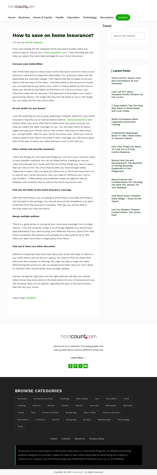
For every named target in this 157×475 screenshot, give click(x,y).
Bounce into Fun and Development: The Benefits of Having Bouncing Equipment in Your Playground (126, 165)
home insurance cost (55, 52)
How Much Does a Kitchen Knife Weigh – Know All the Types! (126, 198)
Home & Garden (111, 412)
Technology (123, 419)
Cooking (21, 405)
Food (126, 398)
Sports (55, 419)
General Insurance (77, 119)
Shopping (71, 419)
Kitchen (37, 405)
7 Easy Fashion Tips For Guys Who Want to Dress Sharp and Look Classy (127, 108)
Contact (66, 438)
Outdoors (41, 419)
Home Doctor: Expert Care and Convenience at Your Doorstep (126, 81)
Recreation (23, 419)
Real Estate (82, 398)
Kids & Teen (89, 412)
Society (87, 419)
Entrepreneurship (43, 398)
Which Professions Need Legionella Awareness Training (124, 122)
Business (31, 298)
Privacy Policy (96, 438)
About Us (80, 438)
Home (53, 438)
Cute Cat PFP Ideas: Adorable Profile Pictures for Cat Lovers (127, 94)
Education (111, 398)
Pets (33, 412)
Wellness (127, 405)
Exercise (94, 405)
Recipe (51, 405)
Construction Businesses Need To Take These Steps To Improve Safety (126, 136)
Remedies (111, 405)
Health (65, 405)
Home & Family (50, 412)
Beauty (79, 405)
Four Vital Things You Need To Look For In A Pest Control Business (126, 149)
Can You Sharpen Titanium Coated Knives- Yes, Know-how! (126, 212)
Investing (64, 398)
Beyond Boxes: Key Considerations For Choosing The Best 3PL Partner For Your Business (127, 183)
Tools (20, 426)
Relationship (104, 419)
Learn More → (78, 357)
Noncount (78, 472)
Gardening (70, 412)
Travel (20, 412)
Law (97, 398)
